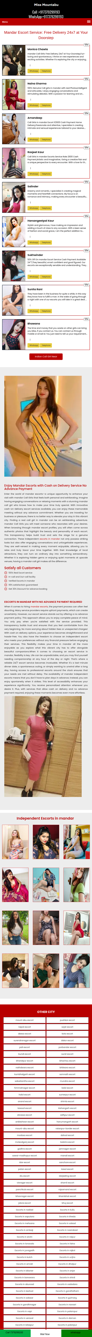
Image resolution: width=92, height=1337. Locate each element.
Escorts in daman (65, 1318)
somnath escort (66, 1074)
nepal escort (26, 1026)
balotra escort (65, 1142)
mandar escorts (39, 606)
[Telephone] (15, 1333)
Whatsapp (34, 71)
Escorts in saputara (26, 1216)
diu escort (26, 1175)
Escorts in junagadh (26, 1250)
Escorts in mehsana (26, 1223)
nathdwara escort (26, 1067)
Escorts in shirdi (65, 1277)
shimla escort (65, 1101)
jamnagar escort (65, 1148)
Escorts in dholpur (66, 1264)
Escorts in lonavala (26, 1243)
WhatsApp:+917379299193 (46, 16)
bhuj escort (65, 1203)
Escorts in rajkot (65, 1250)
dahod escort (65, 1135)
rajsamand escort (66, 1189)
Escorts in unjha (65, 1257)
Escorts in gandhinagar (26, 1304)
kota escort (65, 1033)
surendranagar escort (26, 1040)
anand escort (26, 1101)
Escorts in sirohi (26, 1236)
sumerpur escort (65, 1094)
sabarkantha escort (26, 1081)
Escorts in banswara (26, 1277)
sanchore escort (65, 1162)
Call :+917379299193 (46, 12)
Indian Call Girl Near (46, 356)
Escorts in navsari (65, 1304)
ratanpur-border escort (65, 1128)
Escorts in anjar (65, 1270)
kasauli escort (26, 1108)
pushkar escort (65, 1020)
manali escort (66, 1155)
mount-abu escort (26, 1128)
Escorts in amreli (26, 1264)
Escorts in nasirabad (65, 1230)
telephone (46, 71)
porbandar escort (65, 1047)
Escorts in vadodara (66, 1284)
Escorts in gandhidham (65, 1291)
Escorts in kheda (65, 1216)
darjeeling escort (65, 1175)
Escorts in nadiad (26, 1209)
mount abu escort (26, 1020)
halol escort (26, 1094)
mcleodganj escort (26, 1142)
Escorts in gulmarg (65, 1297)
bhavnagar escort (26, 1196)
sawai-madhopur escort (26, 1155)
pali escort (26, 1047)
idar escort (26, 1162)
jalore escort (26, 1203)
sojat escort (66, 1026)
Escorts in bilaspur (26, 1324)
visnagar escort (26, 1182)
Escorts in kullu (65, 1209)
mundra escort (65, 1081)
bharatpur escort (26, 1060)
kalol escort (65, 1087)
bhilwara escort (65, 1067)
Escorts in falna (65, 1243)
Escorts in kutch (26, 1257)
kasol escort (66, 1169)
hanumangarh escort (65, 1121)
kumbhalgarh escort (26, 1074)
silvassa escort (26, 1115)
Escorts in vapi (26, 1311)
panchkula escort (26, 1189)
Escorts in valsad (65, 1223)
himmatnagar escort (26, 1087)
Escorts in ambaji (26, 1230)
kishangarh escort (66, 1108)
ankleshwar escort (26, 1121)
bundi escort (26, 1054)
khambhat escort (65, 1196)
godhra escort (26, 1148)
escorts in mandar (50, 538)
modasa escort (26, 1135)
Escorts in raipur (66, 1236)
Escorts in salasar (26, 1297)
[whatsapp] (77, 1332)
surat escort (66, 1054)
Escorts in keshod (26, 1291)
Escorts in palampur (66, 1311)
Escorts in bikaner (26, 1270)
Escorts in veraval (26, 1318)
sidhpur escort (65, 1115)
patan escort (26, 1169)
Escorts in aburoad (26, 1284)
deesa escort (26, 1033)
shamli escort (65, 1182)
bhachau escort (66, 1060)
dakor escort (65, 1040)
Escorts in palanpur (65, 1324)
